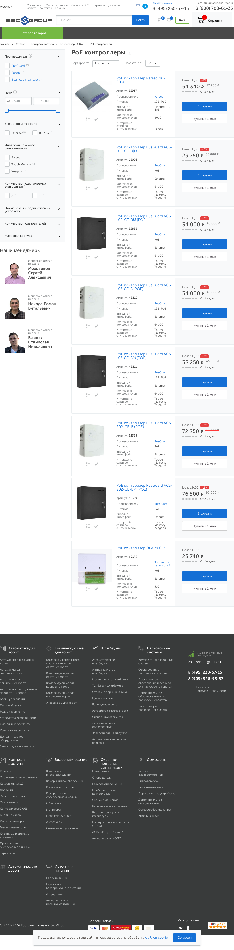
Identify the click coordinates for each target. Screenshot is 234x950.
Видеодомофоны (150, 781)
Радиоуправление (12, 711)
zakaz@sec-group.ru (204, 662)
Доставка (114, 5)
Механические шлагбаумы (110, 679)
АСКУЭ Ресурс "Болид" (107, 832)
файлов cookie (156, 937)
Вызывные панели (150, 787)
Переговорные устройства (157, 793)
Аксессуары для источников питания (60, 902)
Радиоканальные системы (110, 806)
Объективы (53, 803)
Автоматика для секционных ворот (13, 681)
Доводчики (7, 790)
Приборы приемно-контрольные (106, 791)
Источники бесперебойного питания (63, 886)
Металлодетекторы (13, 827)
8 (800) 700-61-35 (214, 8)
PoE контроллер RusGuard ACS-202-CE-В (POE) (144, 425)
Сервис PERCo (80, 5)
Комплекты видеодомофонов (150, 772)
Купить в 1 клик (204, 119)
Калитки (5, 771)
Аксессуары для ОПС (106, 838)
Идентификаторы (12, 821)
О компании (34, 5)
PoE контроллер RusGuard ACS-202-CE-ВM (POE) (144, 487)
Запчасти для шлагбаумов (109, 733)
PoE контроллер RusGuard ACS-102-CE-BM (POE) (144, 218)
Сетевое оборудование (62, 828)
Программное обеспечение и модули (62, 795)
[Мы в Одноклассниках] (188, 928)
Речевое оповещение (107, 784)
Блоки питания (56, 878)
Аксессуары (54, 822)
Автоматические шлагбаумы (103, 661)
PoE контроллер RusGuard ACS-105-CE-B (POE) (144, 287)
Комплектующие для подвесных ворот (60, 694)
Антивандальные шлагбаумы (103, 671)
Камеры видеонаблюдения (64, 781)
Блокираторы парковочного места (152, 708)
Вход (182, 20)
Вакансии (61, 8)
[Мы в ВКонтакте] (181, 928)
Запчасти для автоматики (17, 746)
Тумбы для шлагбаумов (107, 685)
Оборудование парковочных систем (152, 671)
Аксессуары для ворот (61, 702)
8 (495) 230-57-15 (171, 8)
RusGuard (161, 165)
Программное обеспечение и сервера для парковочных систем (155, 683)
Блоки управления (12, 699)
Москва (5, 6)
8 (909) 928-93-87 (205, 678)
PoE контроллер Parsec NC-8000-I (140, 80)
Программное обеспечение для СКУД (15, 845)
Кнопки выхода (10, 815)
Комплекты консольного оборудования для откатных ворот (63, 663)
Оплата (31, 8)
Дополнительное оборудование (11, 738)
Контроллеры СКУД (13, 808)
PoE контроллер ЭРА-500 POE (143, 548)
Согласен (185, 938)
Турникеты (7, 853)
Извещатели (100, 771)
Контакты (46, 8)
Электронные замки (13, 796)
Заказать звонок (162, 3)
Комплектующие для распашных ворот (60, 684)
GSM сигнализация (105, 800)
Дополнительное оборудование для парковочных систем (152, 696)
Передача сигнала (58, 815)
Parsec (158, 96)
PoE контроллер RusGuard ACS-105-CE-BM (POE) (144, 356)
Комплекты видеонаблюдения (58, 772)
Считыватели (9, 802)
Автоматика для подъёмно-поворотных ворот (18, 691)
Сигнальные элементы (15, 724)
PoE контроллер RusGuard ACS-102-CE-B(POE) (144, 149)
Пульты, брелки (10, 705)
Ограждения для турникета (18, 777)
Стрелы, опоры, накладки (109, 692)
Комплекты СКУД (11, 783)
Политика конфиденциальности (211, 689)
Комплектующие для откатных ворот (60, 674)
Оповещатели (102, 777)
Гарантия (99, 5)
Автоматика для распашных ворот (12, 671)
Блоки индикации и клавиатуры (105, 814)
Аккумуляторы (56, 894)
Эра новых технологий (162, 564)
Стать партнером (57, 5)
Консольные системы (14, 730)
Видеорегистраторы (60, 787)
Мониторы (53, 809)
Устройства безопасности (18, 717)
